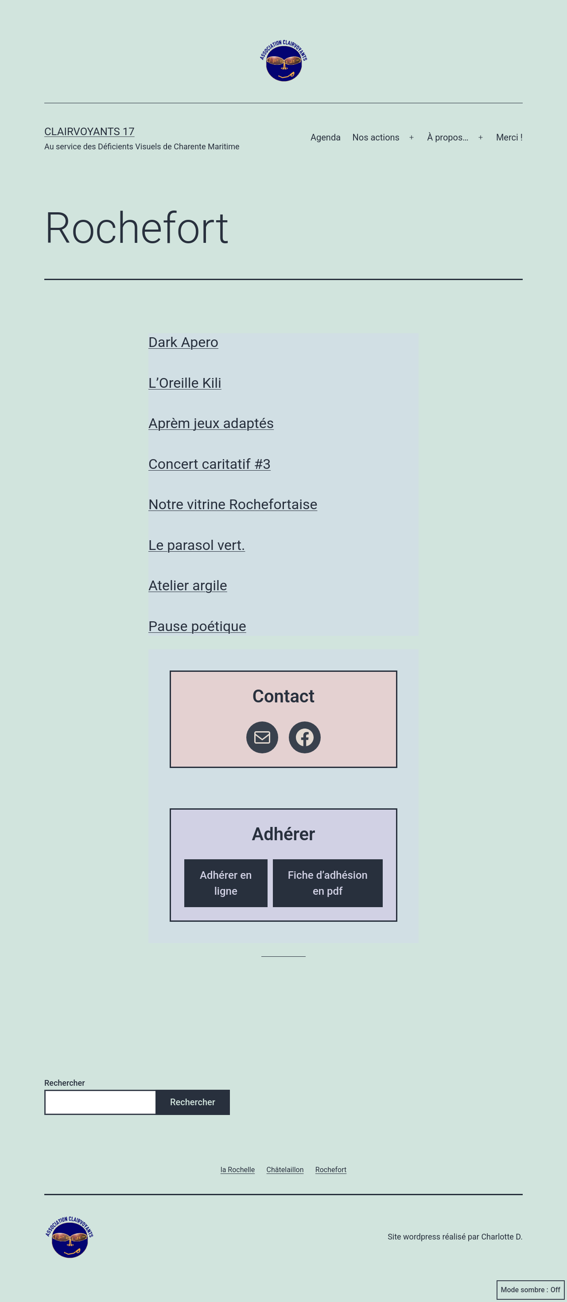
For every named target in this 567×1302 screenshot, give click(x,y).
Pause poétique (197, 626)
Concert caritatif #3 (209, 464)
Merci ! (509, 137)
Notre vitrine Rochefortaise (232, 504)
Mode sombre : (530, 1290)
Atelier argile (187, 585)
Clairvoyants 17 (89, 131)
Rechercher (64, 1083)
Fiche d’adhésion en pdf (328, 883)
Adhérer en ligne (226, 883)
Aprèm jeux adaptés (211, 423)
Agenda (326, 137)
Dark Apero (183, 342)
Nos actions (375, 137)
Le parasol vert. (196, 545)
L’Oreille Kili (184, 382)
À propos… (448, 137)
